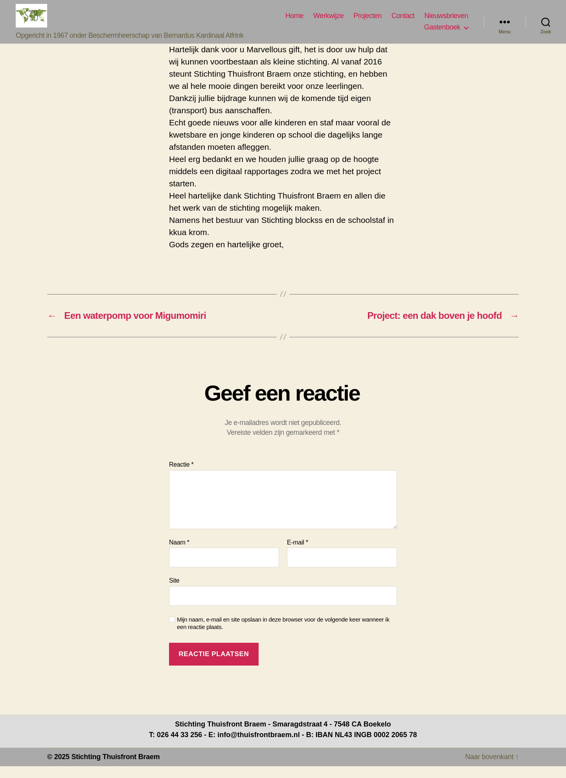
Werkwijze (328, 22)
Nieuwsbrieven (446, 22)
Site (174, 592)
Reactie (181, 476)
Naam (179, 554)
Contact (403, 22)
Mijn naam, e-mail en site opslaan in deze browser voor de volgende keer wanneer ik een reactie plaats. (283, 635)
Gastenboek (442, 33)
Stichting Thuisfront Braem (115, 768)
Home (294, 22)
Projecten (367, 22)
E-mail (297, 554)
